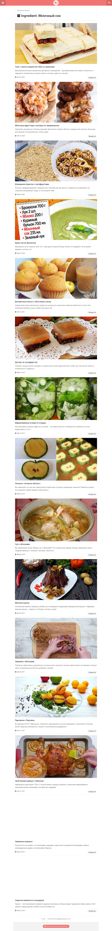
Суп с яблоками (22, 544)
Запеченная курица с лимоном (29, 781)
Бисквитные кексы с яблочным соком (33, 301)
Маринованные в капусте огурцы (30, 423)
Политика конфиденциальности (59, 919)
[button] (3, 3)
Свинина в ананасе (23, 841)
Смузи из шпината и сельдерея (29, 900)
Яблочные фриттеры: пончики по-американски (37, 125)
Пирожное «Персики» (25, 720)
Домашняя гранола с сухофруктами (32, 184)
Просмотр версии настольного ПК (56, 926)
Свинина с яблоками (24, 661)
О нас (43, 919)
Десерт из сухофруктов (26, 362)
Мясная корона (22, 603)
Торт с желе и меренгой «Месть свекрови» (35, 67)
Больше (92, 77)
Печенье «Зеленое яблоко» (28, 483)
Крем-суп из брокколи (25, 243)
